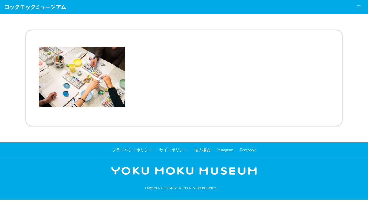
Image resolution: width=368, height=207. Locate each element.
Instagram (225, 150)
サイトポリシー (173, 150)
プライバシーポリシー (132, 150)
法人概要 (202, 150)
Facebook (248, 150)
